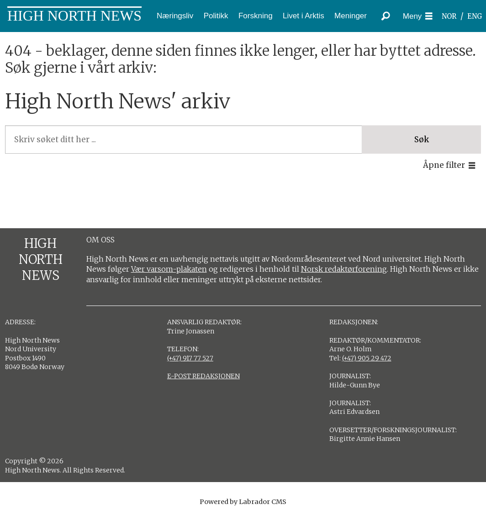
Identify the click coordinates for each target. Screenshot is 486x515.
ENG (474, 16)
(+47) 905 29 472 (366, 358)
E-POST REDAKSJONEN (203, 376)
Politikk (216, 15)
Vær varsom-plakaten (169, 269)
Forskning (255, 15)
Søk (421, 139)
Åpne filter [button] (444, 165)
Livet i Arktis (303, 15)
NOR (449, 16)
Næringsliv (175, 15)
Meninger (350, 15)
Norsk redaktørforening (344, 269)
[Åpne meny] (418, 16)
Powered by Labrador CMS (243, 502)
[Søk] (386, 16)
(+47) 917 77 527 (190, 358)
